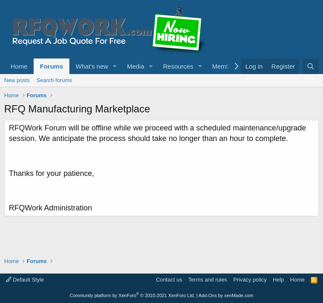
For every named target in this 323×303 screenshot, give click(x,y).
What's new (92, 66)
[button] (115, 66)
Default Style (25, 279)
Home (19, 66)
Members (225, 66)
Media (135, 66)
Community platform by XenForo (132, 295)
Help (278, 279)
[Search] (310, 66)
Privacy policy (250, 279)
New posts (17, 80)
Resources (178, 66)
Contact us (169, 279)
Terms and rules (207, 279)
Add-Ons (208, 295)
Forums (51, 66)
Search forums (54, 80)
